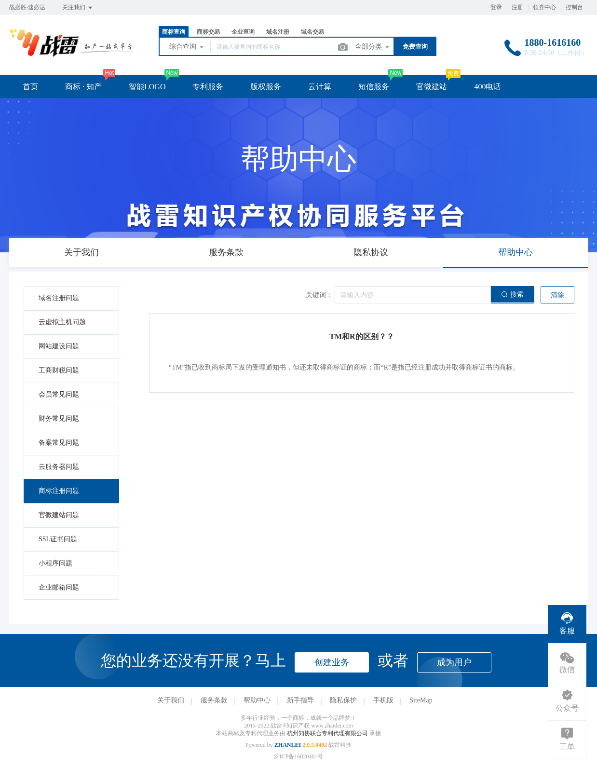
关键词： (319, 295)
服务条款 (214, 700)
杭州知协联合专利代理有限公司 (328, 733)
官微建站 (431, 86)
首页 (30, 86)
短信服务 (373, 86)
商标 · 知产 (83, 86)
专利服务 (207, 86)
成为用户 (454, 662)
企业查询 (243, 31)
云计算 (319, 86)
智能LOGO (147, 86)
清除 (557, 295)
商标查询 (173, 31)
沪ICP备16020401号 (299, 756)
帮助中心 (257, 700)
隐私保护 (343, 700)
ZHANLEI (287, 745)
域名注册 (277, 31)
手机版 (383, 700)
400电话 (487, 86)
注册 (517, 7)
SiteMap (420, 700)
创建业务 (331, 662)
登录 (496, 7)
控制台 (574, 7)
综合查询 (187, 47)
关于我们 (170, 700)
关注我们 (78, 7)
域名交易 (312, 31)
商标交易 (208, 31)
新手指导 (300, 700)
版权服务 (265, 86)
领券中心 (544, 7)
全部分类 (373, 47)
